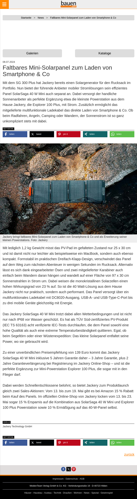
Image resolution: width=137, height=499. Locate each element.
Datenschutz (72, 479)
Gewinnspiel (107, 493)
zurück (129, 454)
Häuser (28, 493)
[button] (15, 134)
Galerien (32, 53)
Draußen (67, 493)
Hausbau (37, 493)
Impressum (58, 479)
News (86, 493)
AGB (82, 479)
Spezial (95, 493)
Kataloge (104, 53)
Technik (57, 493)
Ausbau (48, 493)
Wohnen (78, 493)
